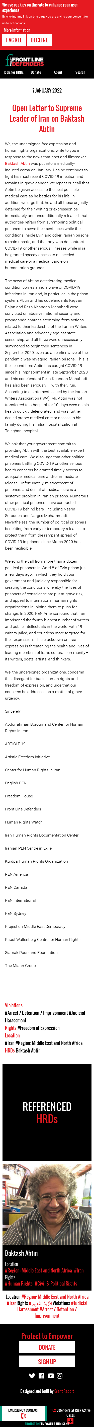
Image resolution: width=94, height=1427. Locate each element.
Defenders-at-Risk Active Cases (70, 1412)
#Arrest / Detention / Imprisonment (36, 1013)
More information (17, 29)
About (58, 72)
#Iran (10, 1043)
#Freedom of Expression (39, 1028)
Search (80, 72)
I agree (14, 39)
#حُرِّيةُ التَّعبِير (41, 1303)
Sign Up (47, 1362)
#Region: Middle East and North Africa (49, 1043)
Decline (39, 39)
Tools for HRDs (14, 72)
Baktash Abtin (17, 163)
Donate (36, 72)
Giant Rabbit (64, 1391)
